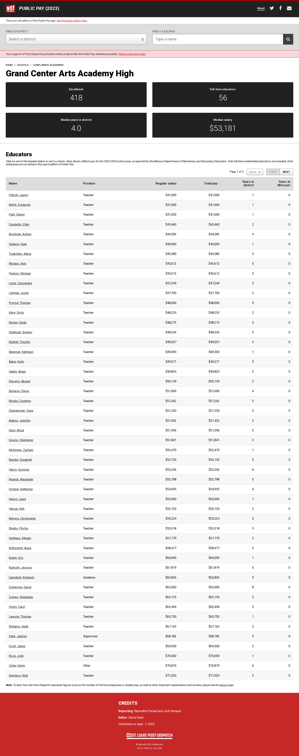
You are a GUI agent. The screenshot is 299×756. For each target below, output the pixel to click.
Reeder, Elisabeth (20, 460)
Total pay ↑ (211, 183)
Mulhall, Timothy (19, 342)
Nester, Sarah (18, 322)
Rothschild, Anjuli (20, 548)
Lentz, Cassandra (20, 283)
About (223, 685)
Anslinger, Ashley (20, 234)
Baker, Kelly (16, 361)
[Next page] (286, 172)
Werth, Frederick (20, 205)
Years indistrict (248, 183)
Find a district (17, 31)
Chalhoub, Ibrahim (20, 332)
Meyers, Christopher (22, 518)
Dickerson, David (20, 587)
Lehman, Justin (19, 293)
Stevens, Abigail (19, 381)
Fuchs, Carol (17, 607)
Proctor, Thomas (20, 303)
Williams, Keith (18, 626)
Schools (23, 65)
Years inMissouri (284, 183)
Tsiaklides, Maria (20, 254)
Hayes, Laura (17, 499)
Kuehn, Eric (16, 558)
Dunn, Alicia (16, 430)
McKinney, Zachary (21, 450)
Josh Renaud (172, 711)
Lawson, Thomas (20, 616)
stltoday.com (157, 744)
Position (89, 183)
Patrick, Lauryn (18, 195)
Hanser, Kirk (17, 509)
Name (13, 183)
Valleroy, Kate (18, 244)
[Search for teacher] (222, 39)
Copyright (142, 744)
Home (9, 65)
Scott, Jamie (17, 646)
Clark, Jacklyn (18, 636)
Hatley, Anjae (17, 371)
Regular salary (166, 183)
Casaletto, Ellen (19, 224)
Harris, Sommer (19, 469)
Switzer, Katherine (21, 489)
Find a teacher (163, 31)
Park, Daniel (17, 214)
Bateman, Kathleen (21, 352)
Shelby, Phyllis (18, 528)
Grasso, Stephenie (21, 440)
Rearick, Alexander (21, 479)
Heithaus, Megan (20, 538)
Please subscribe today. (132, 54)
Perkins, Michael (20, 273)
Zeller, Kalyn (17, 665)
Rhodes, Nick (17, 263)
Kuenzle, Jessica (20, 567)
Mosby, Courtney (20, 401)
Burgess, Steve (19, 391)
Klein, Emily (16, 312)
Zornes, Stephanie (21, 597)
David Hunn (136, 717)
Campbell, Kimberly (22, 577)
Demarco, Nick (18, 675)
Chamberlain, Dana (21, 411)
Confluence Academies (48, 65)
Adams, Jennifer (20, 420)
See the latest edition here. (71, 20)
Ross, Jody (16, 656)
